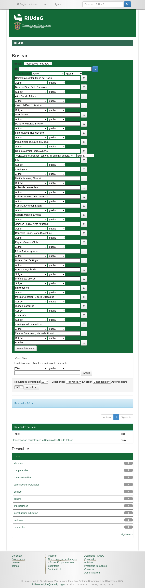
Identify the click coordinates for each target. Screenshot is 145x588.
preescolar (19, 527)
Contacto (89, 569)
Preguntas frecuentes (95, 566)
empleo (18, 491)
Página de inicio (27, 4)
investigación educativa (26, 513)
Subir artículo (55, 569)
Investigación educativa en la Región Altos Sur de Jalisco (43, 440)
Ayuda (58, 4)
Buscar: (19, 63)
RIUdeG (18, 43)
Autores (16, 562)
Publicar (52, 555)
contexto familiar (22, 477)
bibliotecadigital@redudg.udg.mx (49, 584)
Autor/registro (119, 381)
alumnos (18, 463)
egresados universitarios (26, 484)
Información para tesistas (61, 562)
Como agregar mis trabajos (62, 559)
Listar (46, 4)
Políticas (88, 562)
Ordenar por (58, 381)
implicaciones (21, 506)
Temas (15, 566)
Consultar (17, 555)
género (17, 498)
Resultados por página (27, 381)
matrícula (19, 520)
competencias (21, 470)
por (16, 69)
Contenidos (90, 559)
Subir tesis (53, 566)
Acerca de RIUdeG (94, 555)
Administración (92, 572)
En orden (87, 381)
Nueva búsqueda (26, 348)
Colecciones (18, 559)
